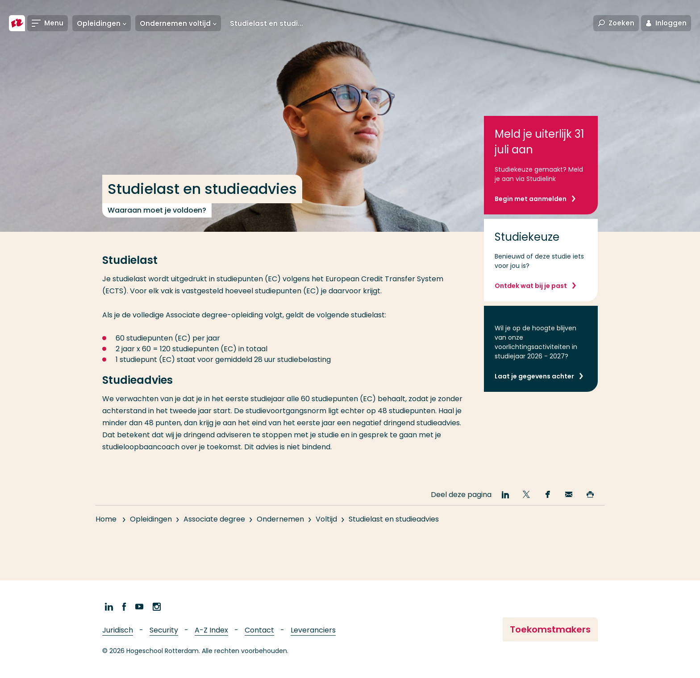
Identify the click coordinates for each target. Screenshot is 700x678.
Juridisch (117, 630)
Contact (259, 630)
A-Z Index (211, 630)
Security (164, 630)
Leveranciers (313, 630)
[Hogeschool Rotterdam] (17, 23)
